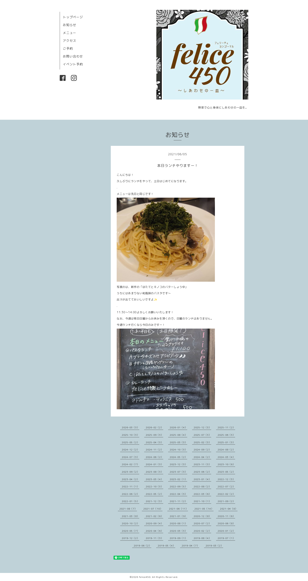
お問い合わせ (73, 56)
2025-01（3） (226, 442)
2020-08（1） (178, 523)
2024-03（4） (226, 457)
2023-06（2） (202, 471)
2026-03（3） (130, 427)
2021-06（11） (178, 508)
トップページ (73, 17)
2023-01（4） (202, 479)
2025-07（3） (202, 435)
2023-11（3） (202, 464)
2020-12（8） (202, 516)
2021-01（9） (178, 516)
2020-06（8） (226, 523)
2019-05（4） (166, 545)
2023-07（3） (178, 471)
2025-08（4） (178, 435)
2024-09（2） (202, 449)
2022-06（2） (130, 494)
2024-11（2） (154, 449)
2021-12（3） (154, 501)
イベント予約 (73, 64)
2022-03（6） (202, 494)
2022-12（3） (226, 479)
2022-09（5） (178, 486)
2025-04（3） (154, 442)
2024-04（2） (202, 457)
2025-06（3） (226, 435)
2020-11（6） (226, 516)
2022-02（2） (226, 494)
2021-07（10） (152, 508)
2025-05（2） (130, 442)
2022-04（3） (178, 494)
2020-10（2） (130, 523)
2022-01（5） (130, 501)
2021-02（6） (154, 516)
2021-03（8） (130, 516)
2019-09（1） (178, 538)
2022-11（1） (130, 486)
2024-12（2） (130, 449)
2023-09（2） (130, 471)
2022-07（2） (226, 486)
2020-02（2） (202, 531)
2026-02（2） (154, 427)
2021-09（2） (226, 501)
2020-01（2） (226, 531)
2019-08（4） (202, 538)
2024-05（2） (178, 457)
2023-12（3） (178, 464)
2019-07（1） (226, 538)
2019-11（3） (154, 538)
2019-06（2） (142, 545)
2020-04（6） (154, 531)
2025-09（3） (154, 435)
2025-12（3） (202, 427)
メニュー (69, 33)
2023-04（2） (130, 479)
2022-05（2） (154, 494)
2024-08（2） (226, 449)
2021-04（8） (228, 508)
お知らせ (69, 25)
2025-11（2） (226, 427)
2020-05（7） (130, 531)
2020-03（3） (178, 531)
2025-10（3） (130, 435)
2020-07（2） (202, 523)
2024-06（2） (154, 457)
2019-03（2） (214, 545)
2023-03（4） (154, 479)
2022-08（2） (202, 486)
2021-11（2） (178, 501)
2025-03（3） (178, 442)
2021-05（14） (204, 508)
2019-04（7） (190, 545)
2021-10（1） (202, 501)
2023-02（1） (178, 479)
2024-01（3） (154, 464)
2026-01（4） (178, 427)
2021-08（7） (128, 508)
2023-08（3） (154, 471)
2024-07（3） (130, 457)
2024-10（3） (178, 449)
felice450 (144, 577)
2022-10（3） (154, 486)
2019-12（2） (130, 538)
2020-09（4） (154, 523)
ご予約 (68, 48)
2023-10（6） (226, 464)
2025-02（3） (202, 442)
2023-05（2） (226, 471)
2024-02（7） (130, 464)
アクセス (69, 40)
